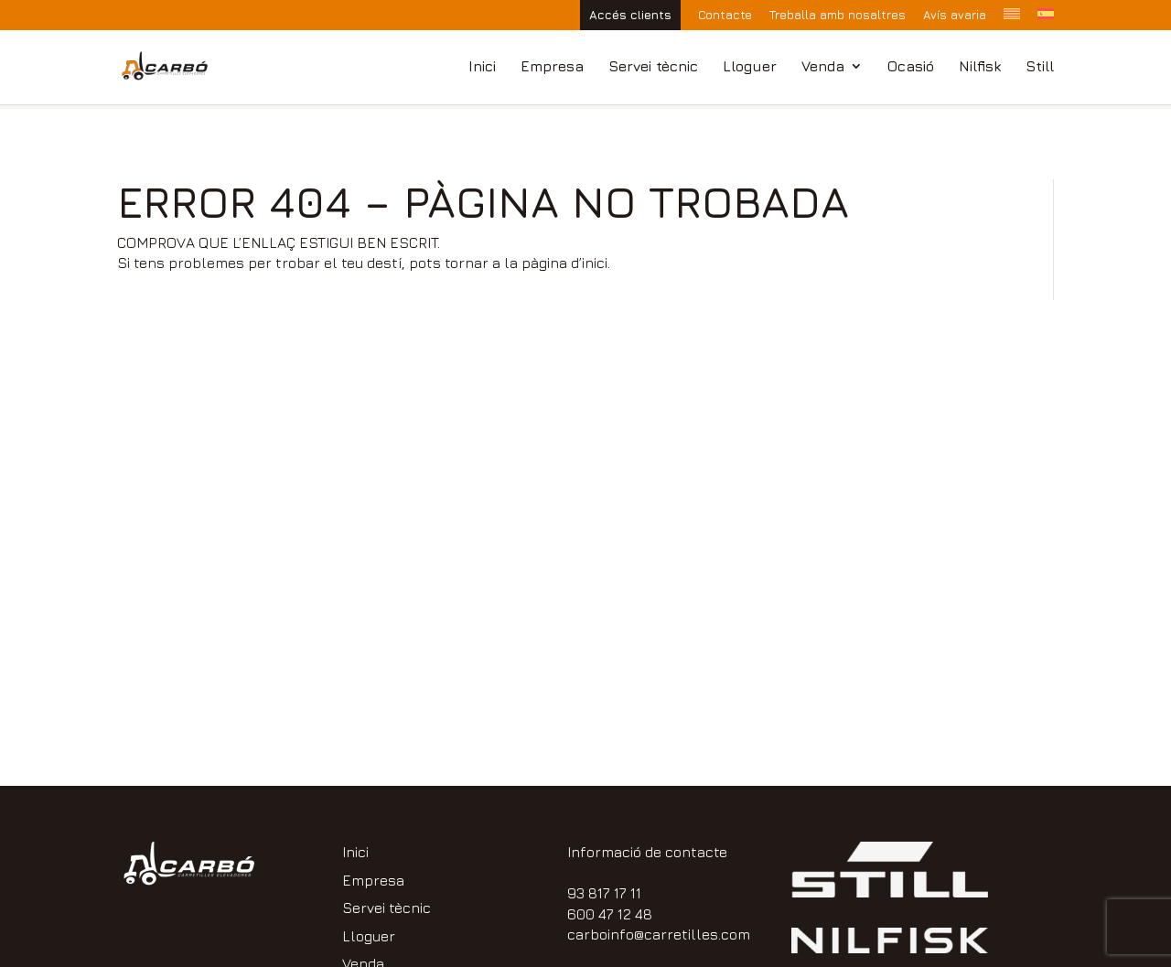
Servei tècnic (653, 66)
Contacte (725, 15)
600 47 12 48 (609, 914)
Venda (822, 66)
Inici (482, 66)
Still (1040, 66)
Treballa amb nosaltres (837, 15)
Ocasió (910, 66)
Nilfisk (980, 66)
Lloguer (750, 66)
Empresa (552, 66)
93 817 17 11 (604, 893)
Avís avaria (954, 15)
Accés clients (630, 14)
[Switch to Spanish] (1045, 19)
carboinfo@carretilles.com (658, 934)
